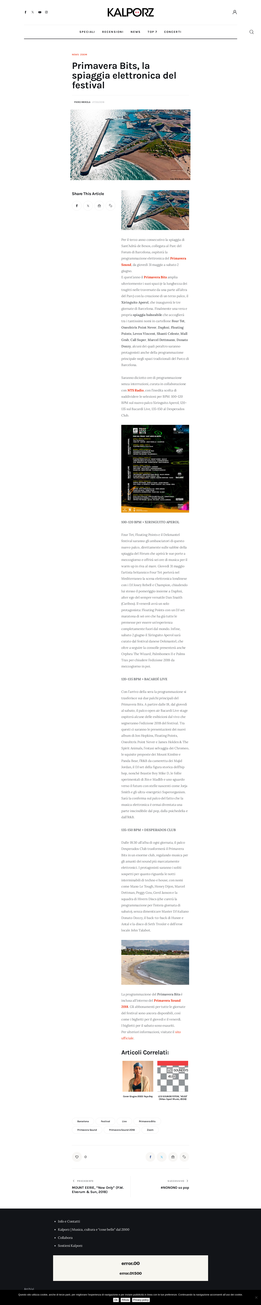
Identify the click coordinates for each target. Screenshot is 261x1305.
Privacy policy (141, 1299)
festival (105, 1121)
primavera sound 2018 (122, 1129)
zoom (150, 1129)
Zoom (83, 54)
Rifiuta (125, 1299)
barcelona (83, 1121)
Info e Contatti (69, 1221)
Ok (116, 1299)
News (75, 54)
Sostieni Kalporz (70, 1245)
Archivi (29, 1289)
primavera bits (147, 1121)
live (124, 1121)
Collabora (65, 1238)
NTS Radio (135, 390)
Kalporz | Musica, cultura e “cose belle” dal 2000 (93, 1229)
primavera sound (87, 1129)
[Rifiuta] (256, 1297)
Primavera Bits (155, 277)
